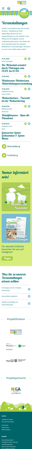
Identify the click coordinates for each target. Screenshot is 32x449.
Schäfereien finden (7, 419)
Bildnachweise (6, 429)
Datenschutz (5, 427)
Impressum (5, 425)
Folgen (7, 258)
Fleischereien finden (8, 421)
